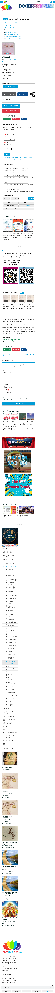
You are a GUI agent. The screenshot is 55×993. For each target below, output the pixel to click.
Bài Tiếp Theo (30, 355)
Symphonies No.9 (10, 32)
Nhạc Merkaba (12, 639)
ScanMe (6, 99)
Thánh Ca (11, 634)
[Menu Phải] (53, 2)
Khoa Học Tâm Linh (10, 712)
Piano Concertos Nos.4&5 (13, 39)
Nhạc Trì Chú (12, 631)
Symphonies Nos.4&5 (11, 30)
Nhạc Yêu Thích (10, 560)
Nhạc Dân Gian (12, 622)
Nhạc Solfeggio (12, 579)
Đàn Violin (11, 689)
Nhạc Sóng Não (11, 576)
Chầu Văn (11, 625)
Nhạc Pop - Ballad (11, 658)
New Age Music (12, 636)
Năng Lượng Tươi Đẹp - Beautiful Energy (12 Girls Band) (6, 421)
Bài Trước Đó (7, 355)
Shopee (16, 119)
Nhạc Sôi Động (12, 642)
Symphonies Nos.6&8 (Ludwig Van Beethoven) (22, 302)
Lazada (7, 119)
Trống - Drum (12, 701)
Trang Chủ (3, 14)
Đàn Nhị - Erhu (12, 695)
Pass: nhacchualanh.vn (11, 111)
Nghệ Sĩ (8, 708)
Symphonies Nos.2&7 (11, 25)
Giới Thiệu (9, 552)
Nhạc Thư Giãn (12, 595)
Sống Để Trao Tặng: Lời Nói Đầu (26, 516)
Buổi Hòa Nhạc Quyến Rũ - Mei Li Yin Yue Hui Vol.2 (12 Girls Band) (22, 422)
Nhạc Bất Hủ (11, 651)
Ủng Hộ (8, 726)
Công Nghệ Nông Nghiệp (11, 736)
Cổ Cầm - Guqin (10, 704)
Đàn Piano (11, 675)
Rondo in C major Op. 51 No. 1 (13, 189)
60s (6, 991)
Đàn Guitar (11, 686)
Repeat (26, 203)
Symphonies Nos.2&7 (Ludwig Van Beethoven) (14, 302)
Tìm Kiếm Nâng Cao (10, 556)
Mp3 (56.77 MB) (9, 94)
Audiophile (11, 648)
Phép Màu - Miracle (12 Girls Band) (30, 419)
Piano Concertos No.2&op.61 (13, 37)
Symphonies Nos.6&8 (11, 27)
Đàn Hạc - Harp (12, 698)
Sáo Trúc (10, 666)
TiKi (23, 119)
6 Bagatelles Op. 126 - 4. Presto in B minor (16, 175)
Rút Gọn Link (9, 740)
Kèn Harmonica (11, 682)
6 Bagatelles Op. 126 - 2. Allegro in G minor (16, 170)
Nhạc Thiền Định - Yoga (11, 587)
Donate (26, 206)
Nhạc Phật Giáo (12, 628)
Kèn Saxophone (11, 678)
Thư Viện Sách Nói (11, 732)
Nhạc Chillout (12, 645)
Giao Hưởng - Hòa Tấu (20, 14)
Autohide (11, 206)
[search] (51, 2)
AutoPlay (10, 203)
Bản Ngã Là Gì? (7, 515)
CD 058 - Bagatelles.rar (11, 340)
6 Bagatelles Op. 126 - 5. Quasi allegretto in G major (18, 178)
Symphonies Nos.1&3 (11, 23)
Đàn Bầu (10, 672)
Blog (7, 744)
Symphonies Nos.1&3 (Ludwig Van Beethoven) (6, 302)
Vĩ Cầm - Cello (12, 692)
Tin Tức (10, 572)
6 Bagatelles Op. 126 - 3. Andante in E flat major (17, 173)
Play (5, 19)
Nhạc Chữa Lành (10, 14)
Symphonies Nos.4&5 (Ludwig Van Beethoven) (30, 302)
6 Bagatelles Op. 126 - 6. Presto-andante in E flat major (18, 181)
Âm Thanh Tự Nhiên (12, 611)
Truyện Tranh (10, 729)
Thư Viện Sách (10, 716)
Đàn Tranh (11, 669)
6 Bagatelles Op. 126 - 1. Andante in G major (16, 168)
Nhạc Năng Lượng (11, 583)
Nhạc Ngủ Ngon (11, 602)
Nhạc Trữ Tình (12, 654)
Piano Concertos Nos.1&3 (12, 34)
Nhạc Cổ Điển (12, 619)
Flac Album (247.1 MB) (11, 106)
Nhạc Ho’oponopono (12, 606)
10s (16, 991)
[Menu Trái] (1, 2)
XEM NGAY (7, 154)
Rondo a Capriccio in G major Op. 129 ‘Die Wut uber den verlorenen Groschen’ (18, 186)
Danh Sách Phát (10, 563)
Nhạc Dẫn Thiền (11, 592)
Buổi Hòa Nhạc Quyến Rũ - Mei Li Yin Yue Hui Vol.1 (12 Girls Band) (14, 422)
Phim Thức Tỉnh (10, 720)
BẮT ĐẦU (31, 198)
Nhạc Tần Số (11, 569)
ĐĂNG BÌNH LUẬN (19, 403)
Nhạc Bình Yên (12, 598)
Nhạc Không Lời (11, 615)
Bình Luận (23, 94)
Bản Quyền (9, 723)
